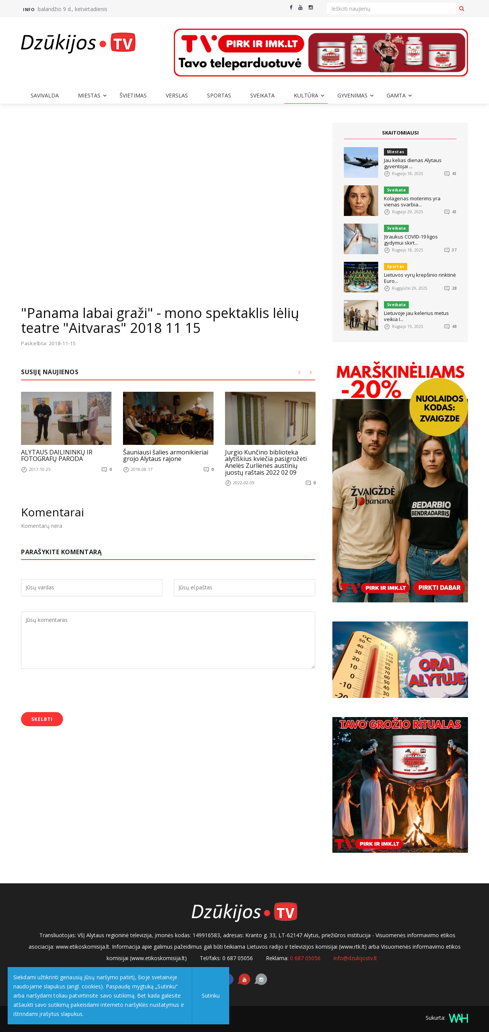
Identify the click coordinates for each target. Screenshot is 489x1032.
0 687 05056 (305, 958)
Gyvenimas (352, 95)
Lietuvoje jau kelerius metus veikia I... (416, 316)
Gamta (396, 95)
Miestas (89, 95)
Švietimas (133, 95)
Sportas (219, 95)
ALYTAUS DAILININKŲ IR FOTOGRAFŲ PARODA (56, 455)
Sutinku (211, 995)
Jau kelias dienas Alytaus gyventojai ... (413, 163)
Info (28, 9)
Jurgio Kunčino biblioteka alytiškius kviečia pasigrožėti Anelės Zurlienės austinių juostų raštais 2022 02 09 (266, 462)
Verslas (177, 95)
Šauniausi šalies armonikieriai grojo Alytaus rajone (165, 455)
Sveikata (262, 95)
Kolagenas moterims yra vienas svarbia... (412, 201)
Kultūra (306, 95)
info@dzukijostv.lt (355, 958)
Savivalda (45, 95)
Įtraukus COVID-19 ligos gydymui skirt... (411, 239)
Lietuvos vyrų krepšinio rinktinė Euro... (420, 277)
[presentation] (79, 691)
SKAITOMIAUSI (400, 132)
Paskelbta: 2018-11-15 (49, 343)
